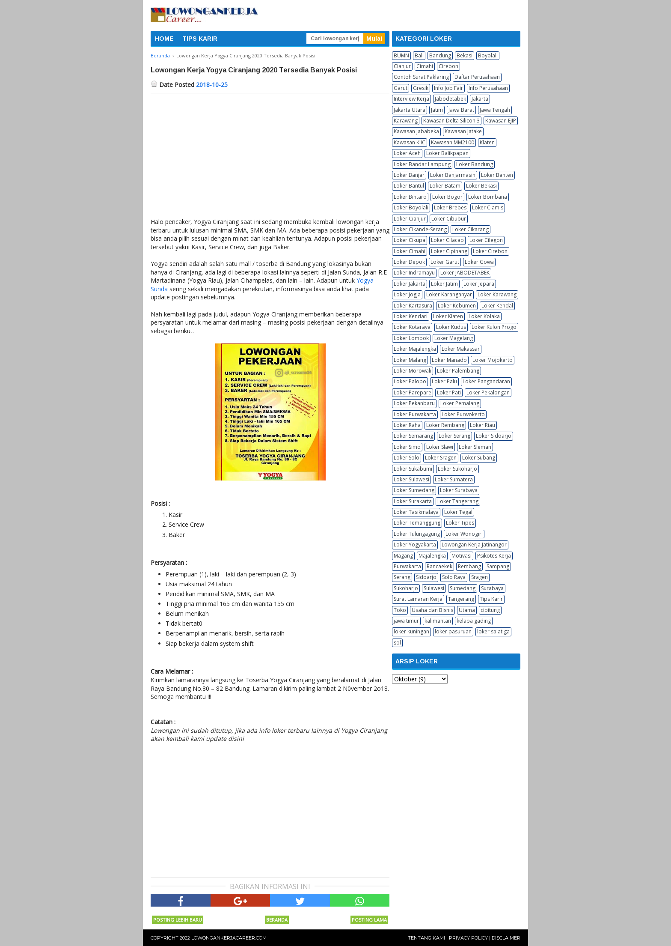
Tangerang (461, 599)
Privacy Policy (468, 938)
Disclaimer (506, 938)
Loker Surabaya (459, 490)
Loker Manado (449, 360)
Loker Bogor (447, 196)
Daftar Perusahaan (477, 77)
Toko (400, 610)
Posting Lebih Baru (177, 919)
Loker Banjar (409, 175)
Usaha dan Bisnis (432, 610)
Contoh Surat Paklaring (421, 77)
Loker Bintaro (410, 196)
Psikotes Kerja (494, 555)
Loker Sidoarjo (493, 435)
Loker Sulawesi (411, 479)
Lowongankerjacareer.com (229, 938)
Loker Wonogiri (464, 533)
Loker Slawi (439, 447)
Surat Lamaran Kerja (418, 599)
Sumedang (462, 588)
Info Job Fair (448, 88)
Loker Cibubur (448, 218)
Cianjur (402, 66)
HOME (164, 38)
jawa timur (406, 620)
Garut (400, 88)
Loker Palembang (458, 370)
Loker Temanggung (417, 522)
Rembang (469, 566)
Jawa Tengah (495, 109)
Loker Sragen (441, 457)
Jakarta (480, 98)
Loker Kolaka (484, 316)
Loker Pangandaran (486, 381)
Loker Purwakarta (415, 414)
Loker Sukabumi (413, 468)
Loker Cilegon (486, 240)
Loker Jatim (444, 283)
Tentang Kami (426, 938)
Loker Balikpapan (447, 153)
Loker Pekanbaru (414, 403)
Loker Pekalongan (488, 392)
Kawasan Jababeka (416, 131)
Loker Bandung (474, 164)
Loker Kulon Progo (494, 327)
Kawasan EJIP (500, 120)
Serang (402, 577)
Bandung (440, 55)
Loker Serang (454, 435)
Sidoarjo (426, 577)
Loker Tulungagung (417, 533)
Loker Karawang (497, 294)
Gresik (420, 88)
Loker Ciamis (487, 207)
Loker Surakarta (413, 501)
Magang (403, 555)
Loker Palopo (410, 381)
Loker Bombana (487, 196)
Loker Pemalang (459, 403)
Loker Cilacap (447, 240)
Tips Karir (491, 599)
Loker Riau (482, 425)
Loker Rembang (445, 425)
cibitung (490, 610)
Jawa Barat (461, 109)
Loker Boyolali (411, 207)
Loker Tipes (460, 522)
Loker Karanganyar (449, 294)
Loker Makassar (461, 348)
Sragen (479, 577)
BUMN (401, 55)
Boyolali (488, 55)
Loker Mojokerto (492, 360)
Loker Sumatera (454, 479)
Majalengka (432, 555)
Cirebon (448, 66)
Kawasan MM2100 (452, 142)
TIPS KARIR (199, 38)
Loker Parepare (412, 392)
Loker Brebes (450, 207)
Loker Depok (409, 262)
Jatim (437, 109)
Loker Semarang (413, 435)
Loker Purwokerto (463, 414)
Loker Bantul (409, 185)
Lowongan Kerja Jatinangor (474, 544)
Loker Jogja (407, 294)
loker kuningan (411, 631)
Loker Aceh (407, 153)
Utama (467, 610)
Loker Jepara (478, 283)
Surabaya (492, 588)
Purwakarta (407, 566)
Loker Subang (478, 457)
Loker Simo (407, 447)
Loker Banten (497, 175)
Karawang (406, 120)
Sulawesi (434, 588)
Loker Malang (410, 360)
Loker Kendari (411, 316)
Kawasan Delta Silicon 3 (451, 120)
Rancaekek (439, 566)
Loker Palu (444, 381)
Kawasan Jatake (463, 131)
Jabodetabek (450, 98)
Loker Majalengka (415, 348)
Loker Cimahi (409, 251)
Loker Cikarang (470, 229)
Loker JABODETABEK (465, 272)
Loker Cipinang (449, 251)
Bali (419, 55)
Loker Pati (449, 392)
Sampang (498, 566)
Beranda (277, 919)
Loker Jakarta (409, 283)
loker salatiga (493, 631)
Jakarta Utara (409, 109)
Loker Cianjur (410, 218)
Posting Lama (369, 919)
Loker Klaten (448, 316)
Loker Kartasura (413, 305)
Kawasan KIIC (409, 142)
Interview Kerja (411, 98)
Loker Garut (445, 262)
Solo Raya (454, 577)
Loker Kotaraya (412, 327)
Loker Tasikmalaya (416, 512)
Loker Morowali (412, 370)
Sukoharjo (406, 588)
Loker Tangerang (457, 501)
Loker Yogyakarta (415, 544)
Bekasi (464, 55)
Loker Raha (407, 425)
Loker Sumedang (414, 490)
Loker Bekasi (481, 185)
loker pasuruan (453, 631)
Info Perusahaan (488, 88)
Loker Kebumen (457, 305)
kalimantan (438, 620)
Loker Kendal (497, 305)
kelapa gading (474, 620)
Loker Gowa (479, 262)
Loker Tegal (458, 512)
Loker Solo (406, 457)
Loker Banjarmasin (452, 175)
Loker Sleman (475, 447)
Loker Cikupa (409, 240)
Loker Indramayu (414, 272)
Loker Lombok (411, 338)
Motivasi (461, 555)
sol (397, 642)
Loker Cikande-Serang (420, 229)
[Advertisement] (270, 158)
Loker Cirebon (490, 251)
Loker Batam (445, 185)
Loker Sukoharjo (457, 468)
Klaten (487, 142)
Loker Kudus (451, 327)
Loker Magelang (453, 338)
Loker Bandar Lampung (422, 164)
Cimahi (424, 66)
